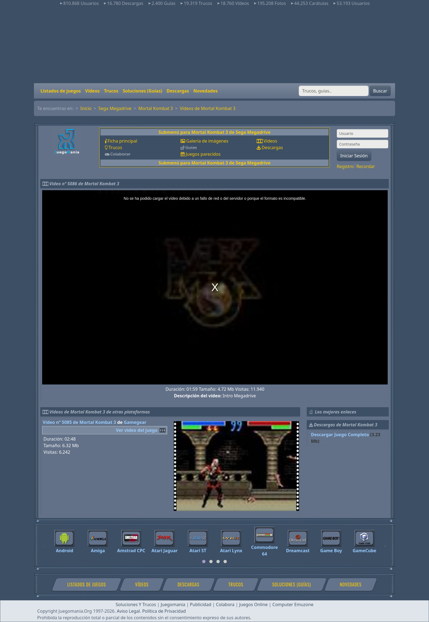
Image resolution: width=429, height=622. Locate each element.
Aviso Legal (128, 611)
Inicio (86, 108)
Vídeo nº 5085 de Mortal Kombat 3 (79, 422)
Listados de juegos (60, 91)
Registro (345, 166)
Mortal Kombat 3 (155, 108)
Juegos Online (253, 604)
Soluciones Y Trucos (136, 604)
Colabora (225, 604)
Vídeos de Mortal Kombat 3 (207, 108)
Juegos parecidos (203, 154)
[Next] (385, 543)
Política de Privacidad (164, 611)
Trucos (111, 91)
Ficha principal (122, 141)
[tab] (203, 561)
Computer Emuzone (293, 604)
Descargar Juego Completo (340, 435)
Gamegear (135, 422)
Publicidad (200, 604)
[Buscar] (334, 91)
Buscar (380, 91)
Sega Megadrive (115, 108)
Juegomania (173, 604)
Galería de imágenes (207, 141)
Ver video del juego (137, 430)
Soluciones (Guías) (142, 91)
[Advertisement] (214, 45)
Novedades (205, 91)
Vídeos (92, 91)
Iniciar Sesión (354, 156)
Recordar (365, 166)
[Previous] (43, 543)
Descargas (178, 91)
